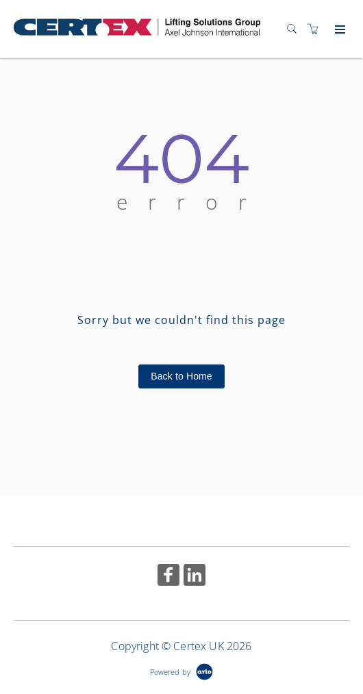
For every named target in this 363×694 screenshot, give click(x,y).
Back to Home (181, 376)
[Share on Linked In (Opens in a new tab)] (194, 576)
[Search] (295, 29)
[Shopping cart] (316, 29)
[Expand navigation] (338, 30)
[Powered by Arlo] (181, 670)
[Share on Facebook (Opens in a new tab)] (168, 576)
